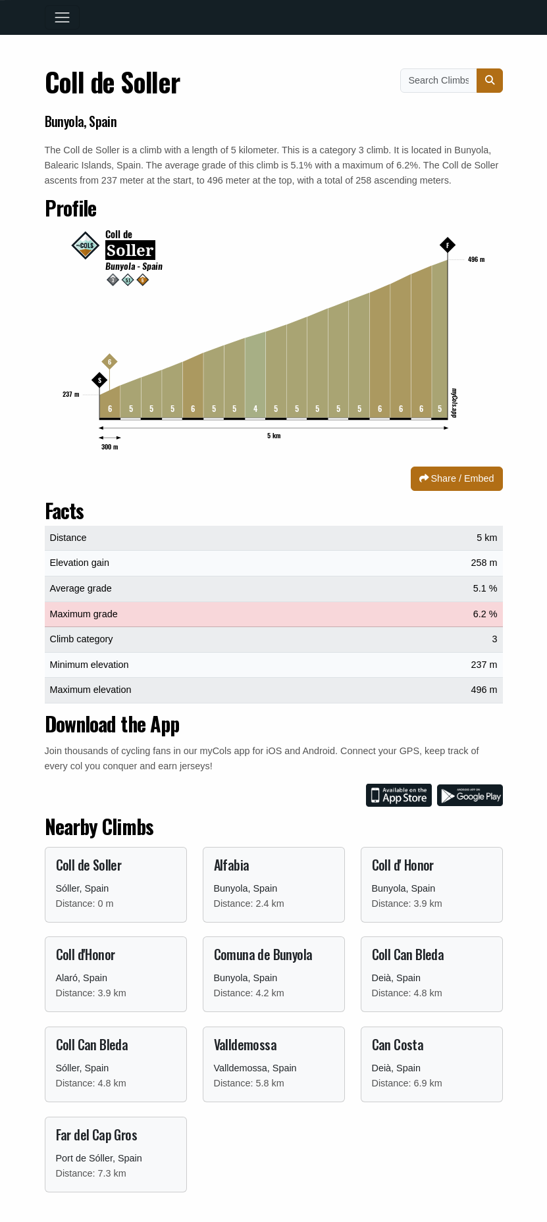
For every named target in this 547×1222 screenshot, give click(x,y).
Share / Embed (456, 478)
